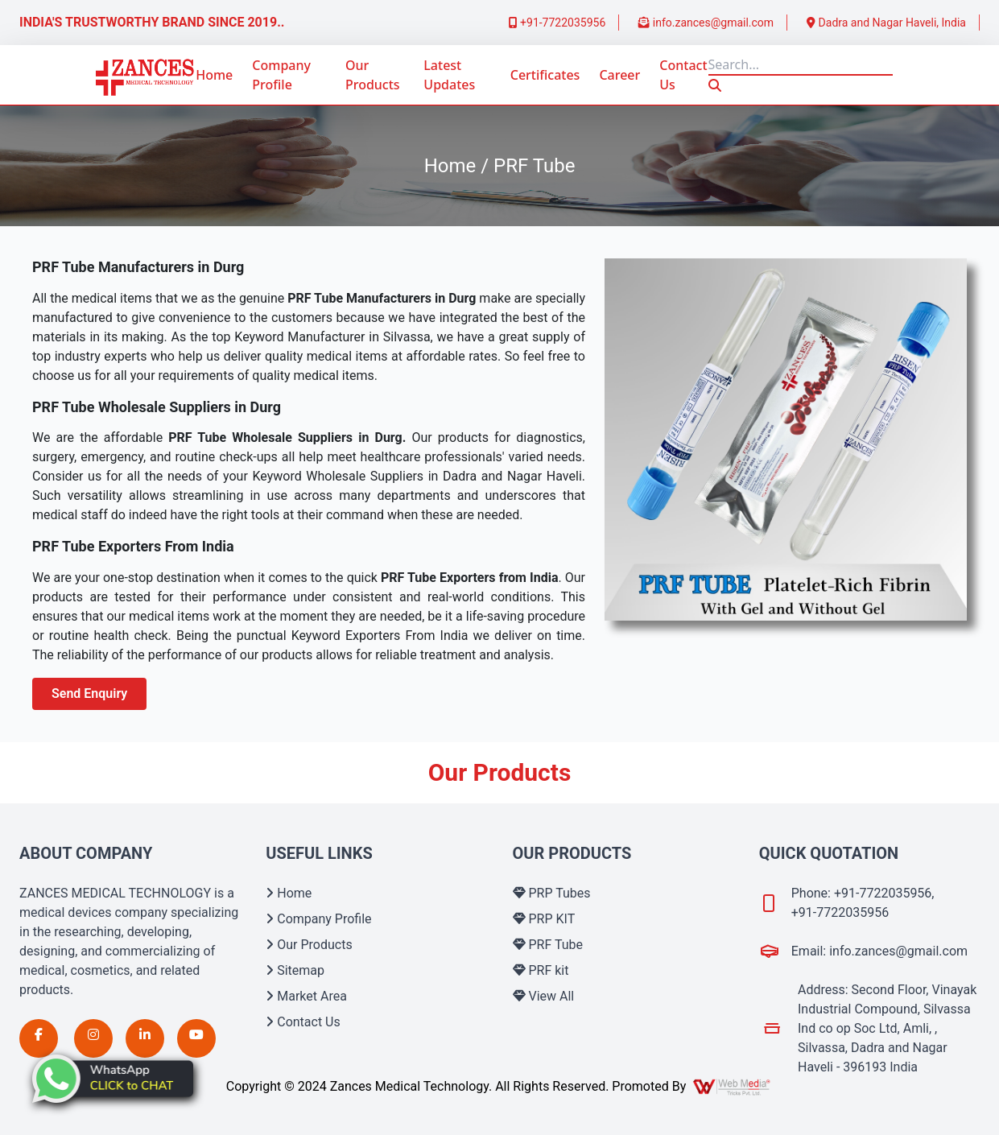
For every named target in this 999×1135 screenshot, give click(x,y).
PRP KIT (544, 919)
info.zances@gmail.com (706, 22)
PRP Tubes (552, 893)
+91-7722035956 (557, 22)
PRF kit (541, 970)
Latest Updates (449, 74)
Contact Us (683, 74)
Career (619, 75)
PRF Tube (548, 944)
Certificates (545, 75)
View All (544, 996)
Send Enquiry (89, 693)
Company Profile (281, 74)
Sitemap (295, 970)
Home (214, 75)
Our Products (372, 74)
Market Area (306, 996)
